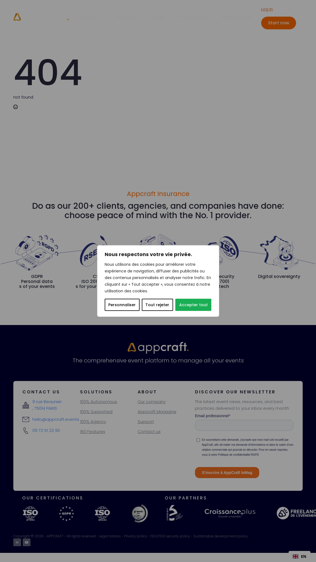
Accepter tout (193, 305)
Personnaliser (122, 305)
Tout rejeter (157, 305)
